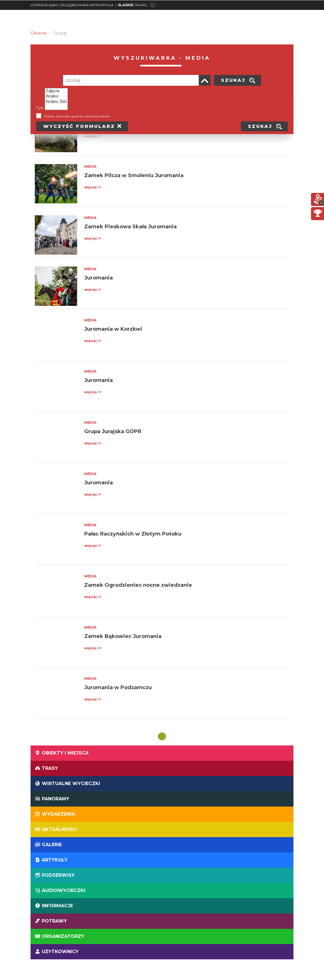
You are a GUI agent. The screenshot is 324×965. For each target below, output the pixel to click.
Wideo (56, 96)
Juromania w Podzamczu (118, 687)
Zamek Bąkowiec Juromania (122, 636)
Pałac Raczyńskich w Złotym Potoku (133, 534)
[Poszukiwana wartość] (131, 80)
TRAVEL (133, 5)
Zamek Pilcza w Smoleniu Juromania (133, 175)
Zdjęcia (56, 91)
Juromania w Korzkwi (113, 329)
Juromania (98, 278)
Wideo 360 (56, 101)
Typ (40, 107)
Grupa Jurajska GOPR (112, 431)
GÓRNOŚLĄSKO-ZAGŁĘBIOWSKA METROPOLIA (72, 5)
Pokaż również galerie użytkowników (77, 116)
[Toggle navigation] (152, 5)
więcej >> (92, 136)
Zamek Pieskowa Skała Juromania (130, 226)
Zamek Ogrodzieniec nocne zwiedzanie (138, 585)
